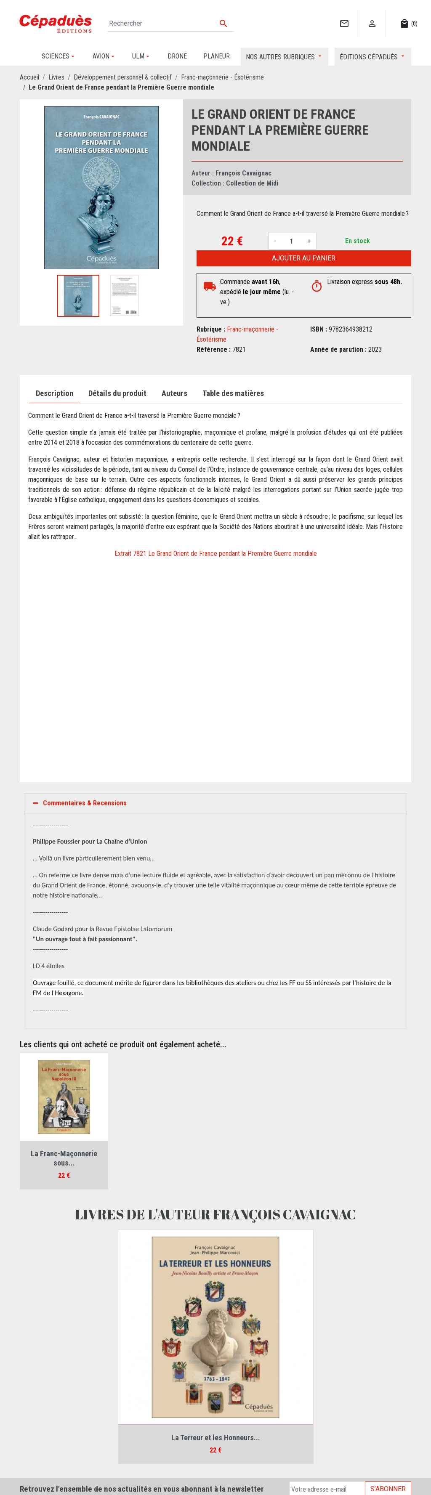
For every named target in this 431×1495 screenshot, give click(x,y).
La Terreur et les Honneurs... (215, 1437)
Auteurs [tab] (174, 393)
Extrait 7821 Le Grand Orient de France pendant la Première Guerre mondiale (215, 554)
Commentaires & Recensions (85, 803)
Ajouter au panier (303, 258)
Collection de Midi (252, 183)
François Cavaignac (243, 173)
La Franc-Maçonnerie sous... (64, 1158)
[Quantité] (291, 241)
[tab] (215, 803)
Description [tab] (54, 393)
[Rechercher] (170, 24)
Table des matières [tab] (233, 393)
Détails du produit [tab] (117, 393)
